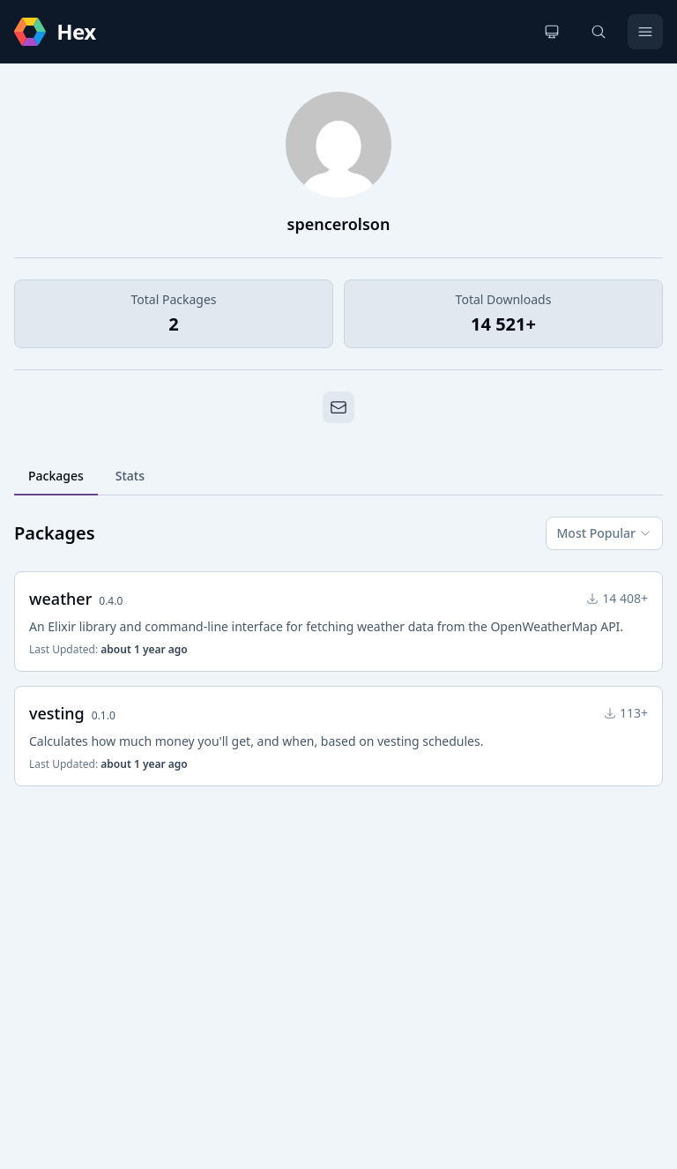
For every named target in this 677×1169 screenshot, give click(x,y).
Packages (56, 475)
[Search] (598, 32)
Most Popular (604, 533)
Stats (130, 475)
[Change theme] (551, 31)
